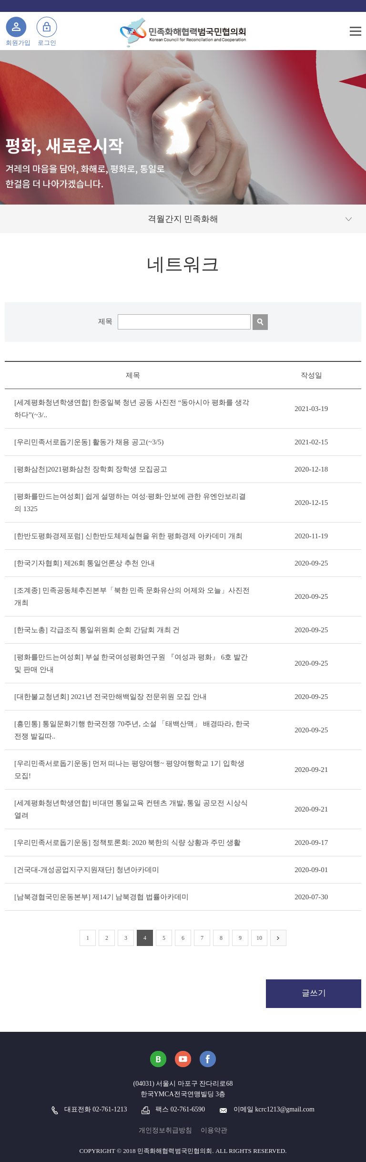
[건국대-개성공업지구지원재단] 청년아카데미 (86, 870)
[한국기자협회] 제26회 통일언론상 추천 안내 (84, 563)
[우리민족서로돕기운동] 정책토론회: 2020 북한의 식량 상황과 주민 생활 (127, 842)
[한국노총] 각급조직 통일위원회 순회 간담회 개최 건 (97, 630)
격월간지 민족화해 (183, 219)
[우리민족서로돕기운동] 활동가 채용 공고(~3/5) (89, 442)
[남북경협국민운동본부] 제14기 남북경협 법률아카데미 (101, 897)
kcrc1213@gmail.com (284, 1109)
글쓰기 (314, 992)
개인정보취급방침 (165, 1130)
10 (259, 938)
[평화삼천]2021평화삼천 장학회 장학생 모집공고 (90, 469)
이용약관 (214, 1130)
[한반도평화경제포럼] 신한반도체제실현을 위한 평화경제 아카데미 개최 (128, 536)
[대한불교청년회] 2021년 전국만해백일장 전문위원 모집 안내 (110, 696)
